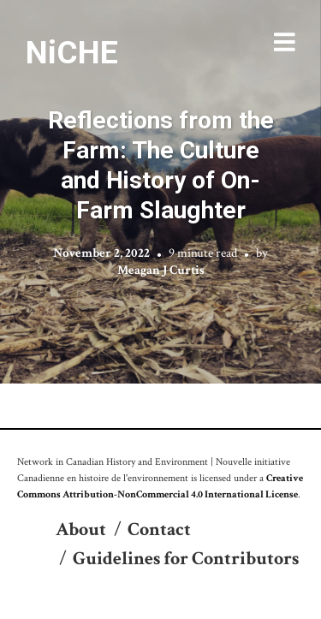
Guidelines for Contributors (186, 558)
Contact (159, 529)
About (81, 529)
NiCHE (72, 52)
